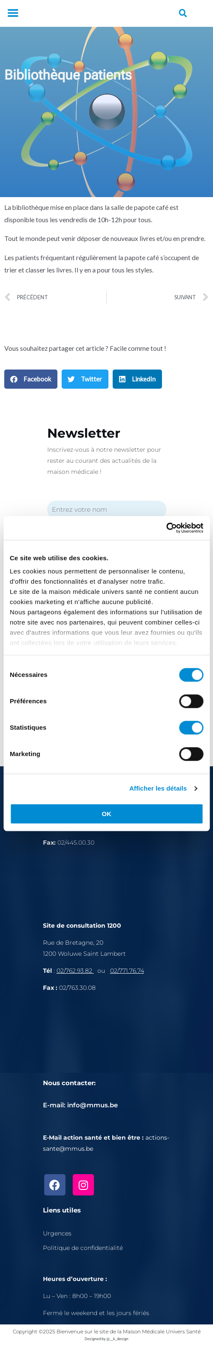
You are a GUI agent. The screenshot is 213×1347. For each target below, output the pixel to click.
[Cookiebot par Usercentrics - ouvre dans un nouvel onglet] (166, 527)
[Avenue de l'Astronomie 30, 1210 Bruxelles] (107, 883)
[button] (12, 13)
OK (106, 813)
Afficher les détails (158, 788)
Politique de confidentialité (83, 1248)
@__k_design (117, 1339)
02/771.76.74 (127, 970)
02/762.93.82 (75, 970)
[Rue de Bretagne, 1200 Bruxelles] (107, 1041)
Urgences (57, 1233)
